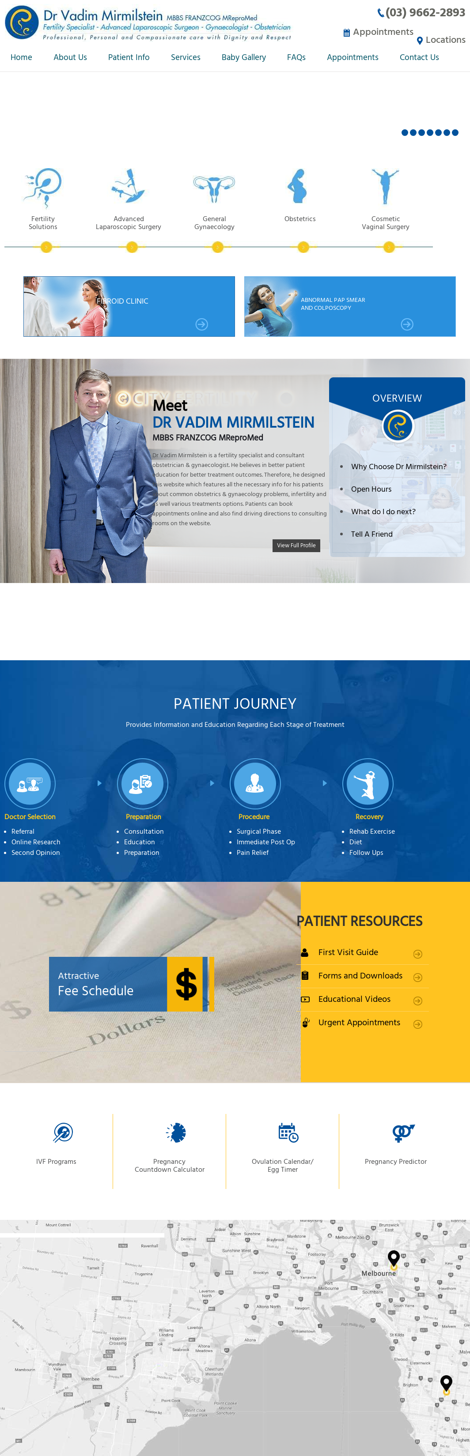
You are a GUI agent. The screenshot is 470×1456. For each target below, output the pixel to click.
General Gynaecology (225, 233)
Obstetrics (315, 233)
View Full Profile (296, 544)
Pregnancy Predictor (396, 1161)
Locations (446, 32)
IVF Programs (56, 1161)
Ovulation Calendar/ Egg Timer (282, 1165)
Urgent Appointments (359, 1022)
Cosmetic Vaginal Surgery (405, 233)
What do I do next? (383, 511)
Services (186, 58)
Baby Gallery (244, 58)
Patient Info (129, 58)
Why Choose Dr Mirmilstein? (399, 466)
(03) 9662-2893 (426, 13)
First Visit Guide (348, 951)
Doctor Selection (30, 816)
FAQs (296, 58)
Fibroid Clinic (152, 313)
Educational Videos (354, 998)
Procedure (254, 816)
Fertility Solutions (45, 233)
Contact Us (419, 58)
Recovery (369, 816)
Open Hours (371, 488)
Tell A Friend (372, 533)
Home (21, 58)
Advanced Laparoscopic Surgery (135, 233)
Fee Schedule (150, 984)
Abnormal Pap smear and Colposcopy (357, 313)
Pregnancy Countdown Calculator (170, 1165)
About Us (70, 58)
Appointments (377, 32)
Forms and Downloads (360, 975)
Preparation (143, 816)
